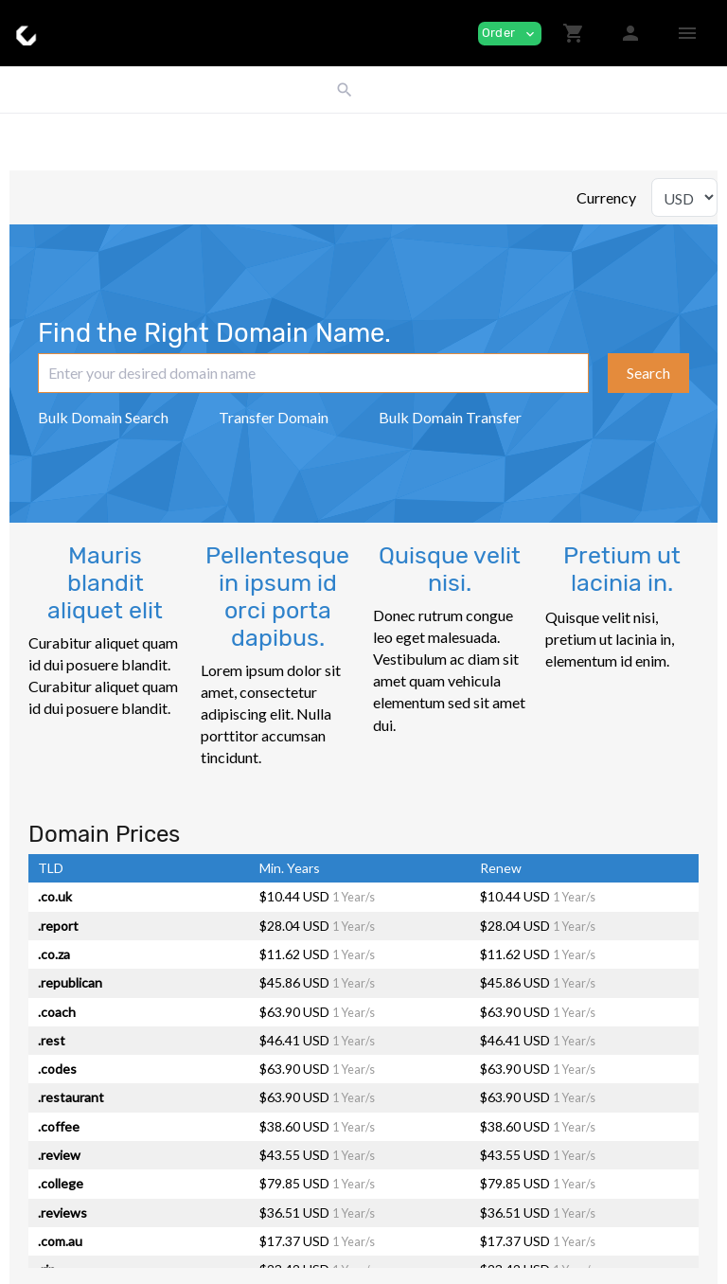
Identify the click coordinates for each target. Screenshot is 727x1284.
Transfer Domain (273, 417)
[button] (574, 33)
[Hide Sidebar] (687, 33)
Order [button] (510, 34)
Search (648, 373)
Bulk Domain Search (103, 417)
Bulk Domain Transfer (450, 417)
